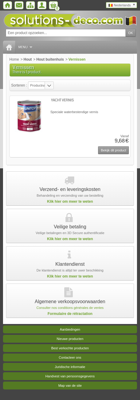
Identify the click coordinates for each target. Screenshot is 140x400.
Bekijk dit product (113, 150)
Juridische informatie (70, 367)
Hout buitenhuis (50, 59)
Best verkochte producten (70, 348)
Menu (25, 47)
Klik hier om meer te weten (70, 201)
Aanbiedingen (70, 329)
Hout (28, 59)
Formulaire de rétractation (70, 314)
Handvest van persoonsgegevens (69, 376)
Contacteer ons (70, 357)
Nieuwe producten (70, 339)
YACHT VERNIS (62, 100)
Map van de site (70, 385)
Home (14, 59)
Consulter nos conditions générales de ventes (70, 308)
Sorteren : (19, 85)
